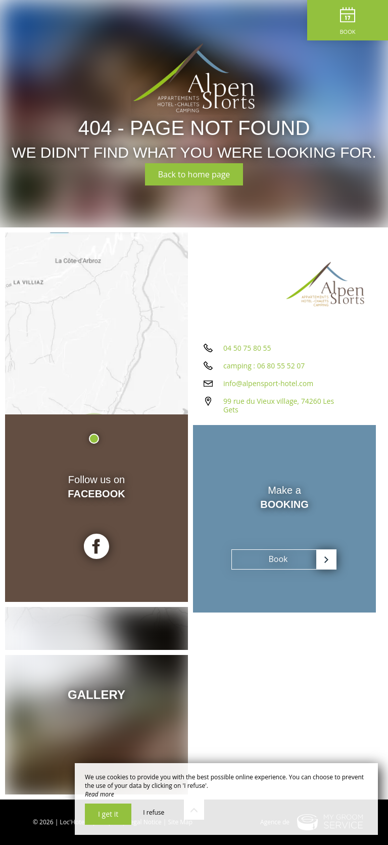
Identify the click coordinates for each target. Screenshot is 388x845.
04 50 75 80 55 (247, 348)
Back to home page (194, 174)
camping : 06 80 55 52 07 (264, 365)
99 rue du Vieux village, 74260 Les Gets (278, 405)
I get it (108, 814)
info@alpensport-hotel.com (268, 383)
